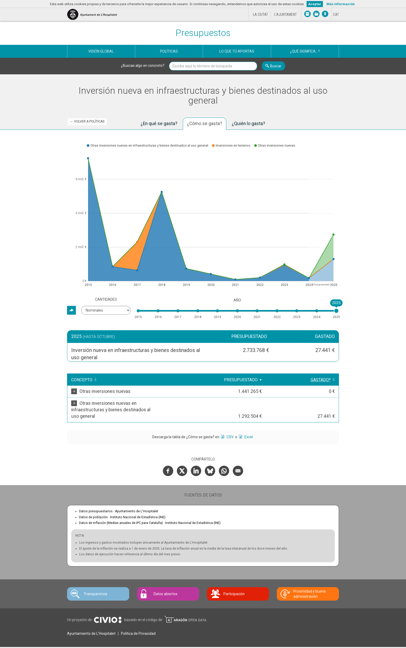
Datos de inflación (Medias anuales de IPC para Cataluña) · (150, 510)
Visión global (101, 51)
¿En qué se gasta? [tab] (159, 123)
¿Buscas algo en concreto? (142, 65)
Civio (107, 607)
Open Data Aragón (185, 606)
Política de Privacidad (138, 620)
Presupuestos (203, 33)
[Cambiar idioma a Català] (336, 14)
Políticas (169, 51)
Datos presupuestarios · (118, 498)
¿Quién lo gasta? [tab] (248, 123)
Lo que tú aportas (236, 51)
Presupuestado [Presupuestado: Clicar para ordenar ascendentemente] (280, 379)
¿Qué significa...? (305, 51)
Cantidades (106, 299)
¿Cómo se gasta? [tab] (204, 123)
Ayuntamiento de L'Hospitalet (91, 620)
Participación (234, 581)
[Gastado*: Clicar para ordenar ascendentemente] (322, 379)
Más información (341, 4)
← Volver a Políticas (87, 121)
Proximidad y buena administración (309, 581)
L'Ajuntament (285, 14)
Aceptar (314, 4)
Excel (248, 424)
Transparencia (95, 581)
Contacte (96, 641)
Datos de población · (122, 504)
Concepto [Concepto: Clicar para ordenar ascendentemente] (81, 379)
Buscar (275, 66)
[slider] (336, 310)
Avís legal (77, 641)
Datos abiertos (165, 581)
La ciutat (260, 14)
